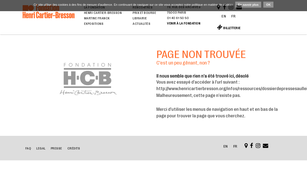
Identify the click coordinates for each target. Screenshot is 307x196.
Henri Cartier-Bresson (103, 13)
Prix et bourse (144, 13)
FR (233, 16)
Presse (56, 148)
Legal (41, 148)
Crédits (73, 148)
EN (224, 16)
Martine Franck (97, 18)
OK (268, 4)
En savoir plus (248, 4)
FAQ (28, 148)
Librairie (140, 18)
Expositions (94, 24)
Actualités (141, 24)
